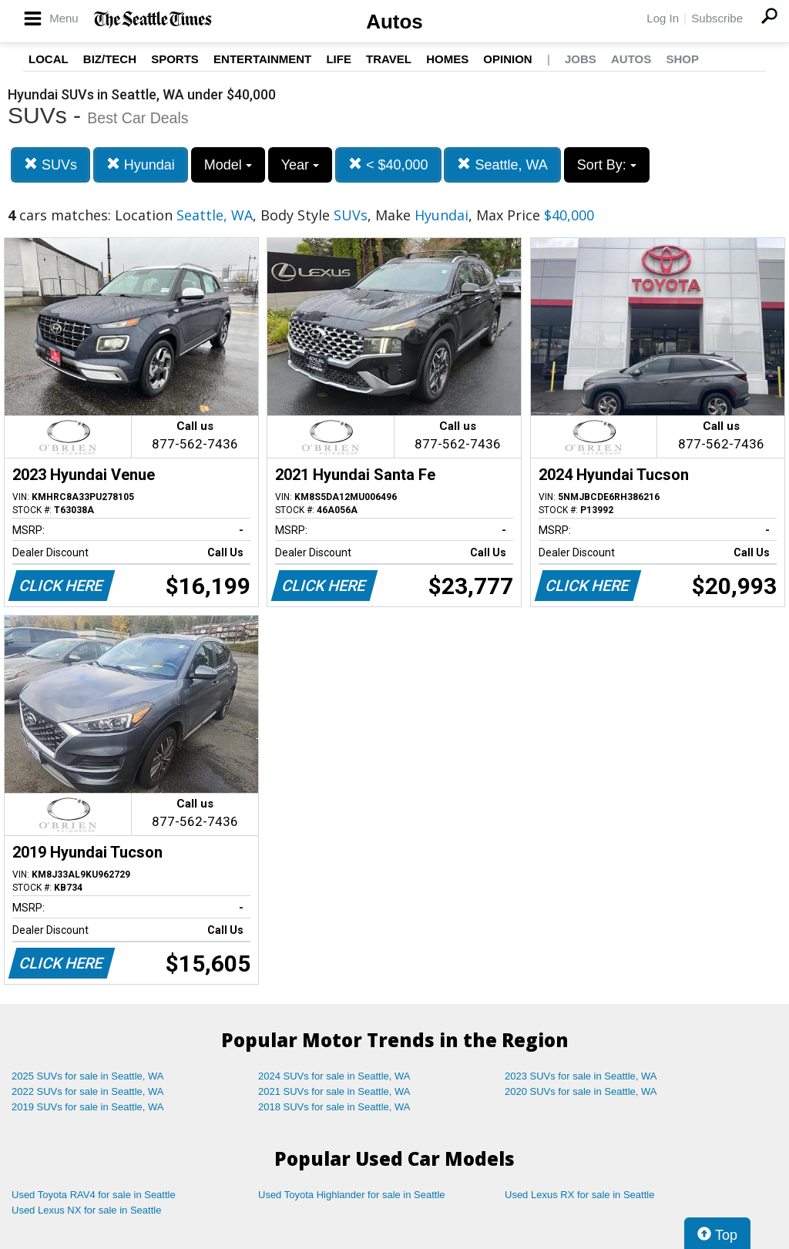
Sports (175, 58)
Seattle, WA (502, 164)
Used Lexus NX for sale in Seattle (86, 1210)
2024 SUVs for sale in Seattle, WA (334, 1076)
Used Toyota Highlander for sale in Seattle (351, 1194)
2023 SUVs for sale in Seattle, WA (581, 1076)
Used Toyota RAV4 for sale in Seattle (94, 1194)
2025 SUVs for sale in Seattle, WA (88, 1076)
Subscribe (717, 18)
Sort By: (606, 165)
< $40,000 (388, 164)
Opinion (507, 58)
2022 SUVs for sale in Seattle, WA (88, 1091)
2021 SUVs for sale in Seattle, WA (334, 1091)
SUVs (50, 164)
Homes (447, 58)
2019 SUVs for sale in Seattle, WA (88, 1107)
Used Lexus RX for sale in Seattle (579, 1194)
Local (49, 58)
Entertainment (262, 58)
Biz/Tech (109, 58)
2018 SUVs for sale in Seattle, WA (334, 1107)
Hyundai (140, 164)
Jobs (580, 58)
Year (300, 165)
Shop (682, 58)
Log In (662, 18)
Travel (388, 58)
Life (338, 58)
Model (228, 165)
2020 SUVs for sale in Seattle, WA (581, 1091)
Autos (394, 21)
